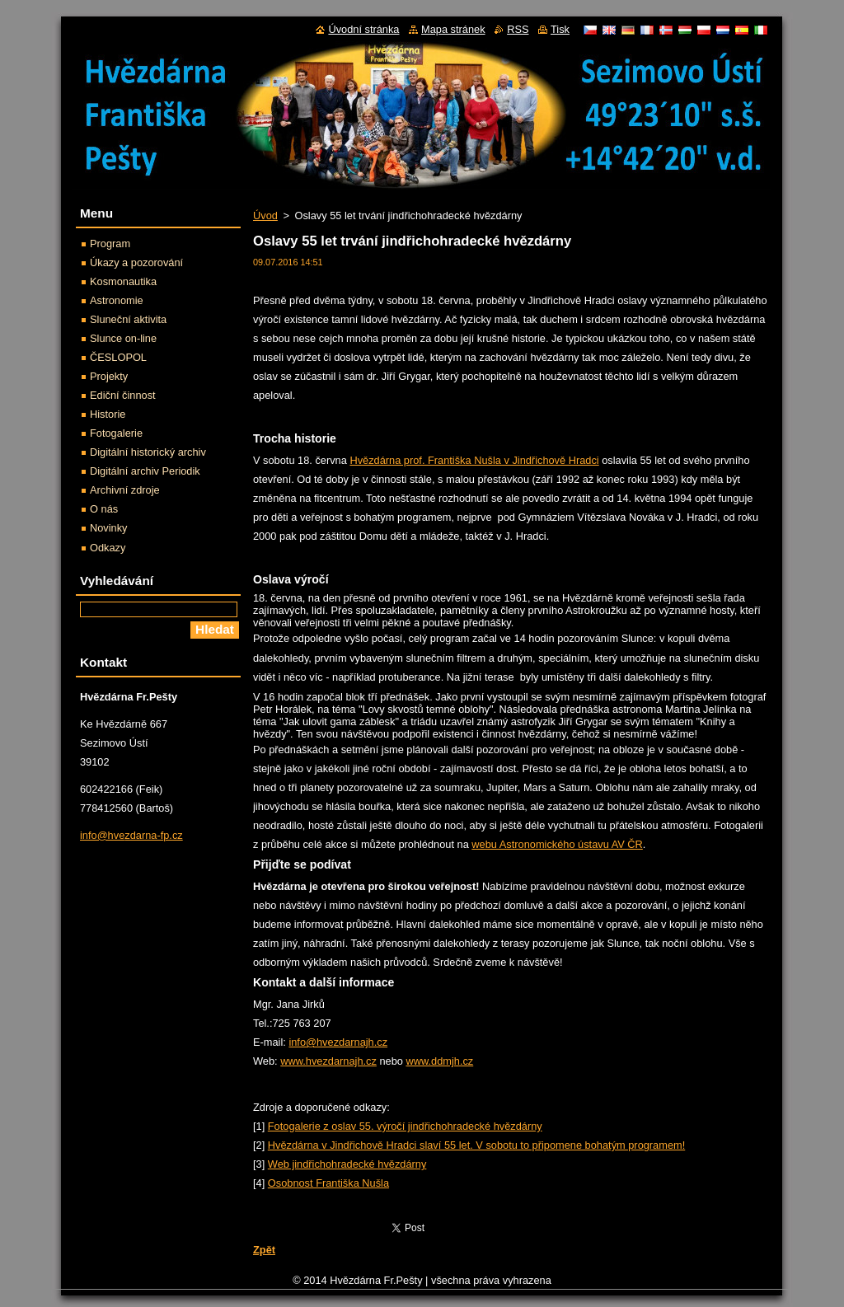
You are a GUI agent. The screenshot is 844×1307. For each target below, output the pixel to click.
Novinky (109, 528)
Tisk (560, 29)
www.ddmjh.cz (439, 1061)
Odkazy (107, 547)
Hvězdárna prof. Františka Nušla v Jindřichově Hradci (473, 460)
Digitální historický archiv (148, 452)
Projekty (109, 376)
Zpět (264, 1250)
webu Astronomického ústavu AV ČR (556, 844)
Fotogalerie (116, 433)
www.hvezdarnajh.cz (328, 1061)
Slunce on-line (123, 338)
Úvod (265, 215)
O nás (104, 509)
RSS (517, 29)
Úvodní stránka (363, 29)
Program (110, 243)
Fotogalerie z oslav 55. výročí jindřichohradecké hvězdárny (405, 1126)
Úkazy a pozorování (136, 262)
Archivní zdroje (125, 490)
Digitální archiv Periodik (145, 471)
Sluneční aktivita (128, 319)
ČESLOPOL (118, 357)
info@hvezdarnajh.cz (337, 1042)
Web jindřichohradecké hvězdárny (347, 1164)
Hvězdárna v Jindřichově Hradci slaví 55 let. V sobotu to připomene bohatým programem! (476, 1145)
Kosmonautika (123, 281)
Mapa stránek (453, 29)
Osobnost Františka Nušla (328, 1183)
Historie (107, 414)
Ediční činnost (123, 395)
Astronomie (116, 300)
